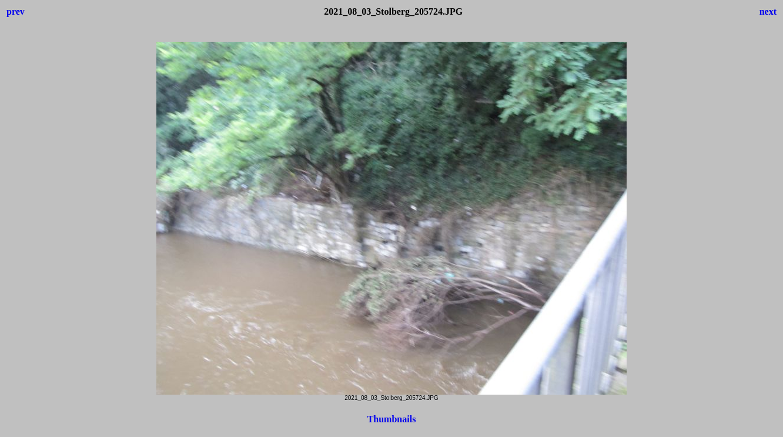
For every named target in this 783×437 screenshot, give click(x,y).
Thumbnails (391, 419)
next (768, 11)
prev (15, 11)
